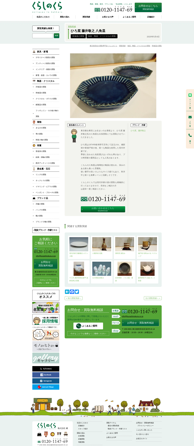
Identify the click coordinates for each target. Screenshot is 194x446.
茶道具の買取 (41, 145)
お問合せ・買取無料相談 (140, 322)
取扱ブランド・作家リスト (46, 220)
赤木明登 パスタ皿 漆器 (124, 272)
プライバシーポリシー (145, 415)
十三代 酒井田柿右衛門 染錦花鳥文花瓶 (78, 272)
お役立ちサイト (141, 428)
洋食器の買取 (41, 85)
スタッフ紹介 (83, 419)
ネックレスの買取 (43, 173)
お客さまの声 (107, 17)
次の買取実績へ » (152, 298)
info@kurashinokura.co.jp (132, 316)
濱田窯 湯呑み (124, 245)
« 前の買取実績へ (73, 298)
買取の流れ (64, 17)
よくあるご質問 (129, 17)
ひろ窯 (133, 130)
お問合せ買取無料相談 (45, 254)
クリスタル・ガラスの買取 (46, 96)
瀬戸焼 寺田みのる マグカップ (147, 247)
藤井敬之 (142, 130)
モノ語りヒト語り (142, 424)
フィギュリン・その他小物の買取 (47, 109)
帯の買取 (39, 129)
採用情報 (50, 310)
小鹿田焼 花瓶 (101, 245)
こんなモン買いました (144, 420)
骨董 (39, 140)
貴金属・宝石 (43, 162)
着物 (39, 118)
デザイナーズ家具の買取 (45, 57)
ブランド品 (42, 190)
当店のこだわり (43, 17)
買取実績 (86, 17)
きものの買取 (41, 123)
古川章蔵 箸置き (101, 270)
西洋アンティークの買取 (45, 156)
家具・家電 (42, 52)
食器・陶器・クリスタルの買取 (102, 36)
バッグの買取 (41, 201)
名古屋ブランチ (45, 297)
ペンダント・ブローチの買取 (47, 184)
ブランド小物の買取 (43, 212)
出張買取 (81, 426)
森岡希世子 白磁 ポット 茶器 (147, 272)
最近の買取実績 (113, 415)
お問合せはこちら (148, 7)
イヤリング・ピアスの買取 (46, 179)
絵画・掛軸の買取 (43, 151)
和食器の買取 (78, 36)
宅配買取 (81, 432)
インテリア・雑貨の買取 (45, 68)
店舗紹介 (151, 17)
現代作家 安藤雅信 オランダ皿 (78, 247)
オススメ (45, 285)
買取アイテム (111, 413)
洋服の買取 (40, 195)
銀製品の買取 (41, 101)
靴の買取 (39, 206)
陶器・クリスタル (45, 79)
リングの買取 (41, 168)
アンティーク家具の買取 (45, 63)
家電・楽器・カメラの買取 (46, 74)
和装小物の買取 (42, 134)
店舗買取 (81, 429)
